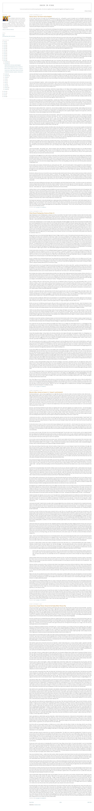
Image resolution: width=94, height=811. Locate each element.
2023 (5, 46)
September (7, 75)
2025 (5, 43)
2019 (5, 53)
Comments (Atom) (37, 804)
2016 (5, 58)
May (6, 82)
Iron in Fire (47, 5)
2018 (5, 55)
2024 (5, 45)
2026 (5, 41)
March (6, 85)
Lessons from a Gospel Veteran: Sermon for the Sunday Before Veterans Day (47, 606)
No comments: (43, 207)
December (7, 61)
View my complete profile (8, 29)
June (6, 80)
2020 (5, 51)
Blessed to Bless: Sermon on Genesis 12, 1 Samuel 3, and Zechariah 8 (46, 392)
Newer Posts (31, 802)
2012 (5, 93)
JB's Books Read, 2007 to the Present (8, 36)
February (6, 87)
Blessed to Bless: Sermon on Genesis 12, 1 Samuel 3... (14, 68)
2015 (5, 60)
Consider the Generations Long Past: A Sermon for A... (14, 71)
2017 (5, 57)
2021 (5, 50)
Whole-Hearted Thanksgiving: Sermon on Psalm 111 (42, 213)
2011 (5, 94)
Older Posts (89, 802)
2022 (5, 48)
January (6, 89)
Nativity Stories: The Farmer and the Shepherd (40, 16)
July (5, 79)
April (6, 84)
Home (61, 802)
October (6, 73)
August (6, 77)
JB (10, 16)
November (7, 63)
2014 (5, 91)
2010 (5, 96)
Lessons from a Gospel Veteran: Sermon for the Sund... (14, 70)
